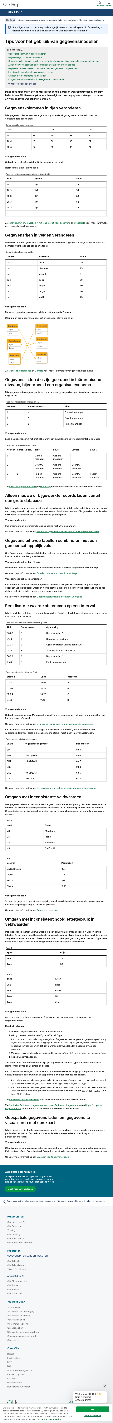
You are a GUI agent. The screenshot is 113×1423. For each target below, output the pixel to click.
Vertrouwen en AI (16, 1319)
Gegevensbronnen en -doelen (22, 1336)
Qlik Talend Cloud (16, 1265)
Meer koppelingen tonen (23, 83)
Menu (109, 5)
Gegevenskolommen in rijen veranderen (27, 54)
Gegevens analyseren (28, 20)
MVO (9, 1362)
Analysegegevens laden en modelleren (58, 20)
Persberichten (14, 1382)
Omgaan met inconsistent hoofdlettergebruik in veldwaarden (36, 79)
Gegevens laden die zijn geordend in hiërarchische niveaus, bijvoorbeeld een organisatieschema (54, 61)
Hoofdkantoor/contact (18, 1386)
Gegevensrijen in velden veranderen (25, 57)
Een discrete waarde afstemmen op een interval (30, 72)
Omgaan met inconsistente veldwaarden (27, 75)
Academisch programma (19, 1370)
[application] (88, 1397)
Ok (92, 1409)
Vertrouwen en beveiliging (20, 1311)
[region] (56, 1413)
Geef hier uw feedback (20, 1189)
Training (11, 1230)
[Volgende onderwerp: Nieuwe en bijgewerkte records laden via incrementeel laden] (84, 1201)
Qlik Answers (14, 1285)
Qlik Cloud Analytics (17, 1281)
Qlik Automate (14, 1293)
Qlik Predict (13, 1289)
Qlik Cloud (16, 12)
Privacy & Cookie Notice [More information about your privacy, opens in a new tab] (49, 1419)
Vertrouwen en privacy (18, 1315)
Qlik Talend (13, 1261)
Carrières (12, 1378)
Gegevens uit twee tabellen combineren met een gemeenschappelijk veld (43, 68)
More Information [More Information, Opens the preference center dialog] (92, 1415)
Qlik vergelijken (15, 1328)
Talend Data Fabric (16, 1269)
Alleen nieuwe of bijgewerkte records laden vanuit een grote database (41, 64)
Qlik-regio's (13, 1340)
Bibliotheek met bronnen (19, 1242)
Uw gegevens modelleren (90, 20)
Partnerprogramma (17, 1374)
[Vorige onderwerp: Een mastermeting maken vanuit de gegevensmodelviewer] (28, 1201)
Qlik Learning (13, 1234)
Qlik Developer (14, 1226)
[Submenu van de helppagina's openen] (4, 12)
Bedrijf (10, 1354)
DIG (9, 1366)
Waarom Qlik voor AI (17, 1324)
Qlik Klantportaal (15, 1238)
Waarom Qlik (13, 1307)
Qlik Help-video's (16, 1222)
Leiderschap (13, 1358)
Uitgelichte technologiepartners (23, 1332)
